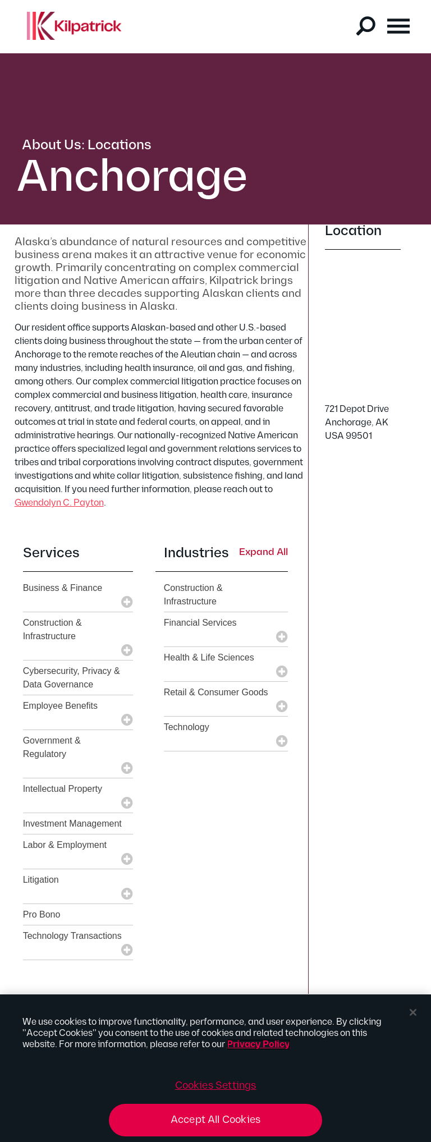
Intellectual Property (62, 789)
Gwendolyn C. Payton (59, 503)
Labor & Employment (65, 845)
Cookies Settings (215, 1085)
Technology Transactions (72, 936)
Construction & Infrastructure (52, 629)
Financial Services (200, 622)
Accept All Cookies (215, 1120)
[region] (215, 1068)
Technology (186, 727)
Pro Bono (42, 914)
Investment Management (72, 823)
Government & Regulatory (52, 747)
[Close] (413, 1012)
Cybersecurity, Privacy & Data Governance (71, 677)
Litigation (41, 879)
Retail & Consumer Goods (216, 692)
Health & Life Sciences (209, 657)
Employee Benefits (60, 705)
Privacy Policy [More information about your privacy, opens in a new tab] (258, 1044)
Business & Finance (62, 588)
